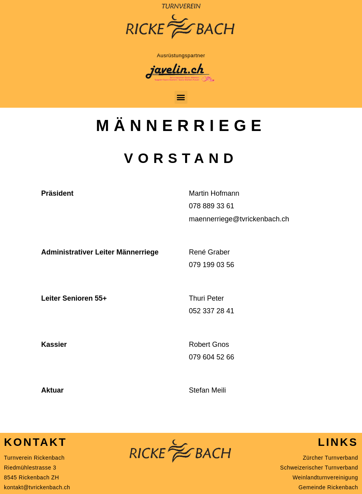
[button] (181, 97)
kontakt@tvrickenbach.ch (37, 487)
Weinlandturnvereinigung (325, 477)
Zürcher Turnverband (330, 458)
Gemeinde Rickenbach (328, 487)
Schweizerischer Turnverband (319, 467)
